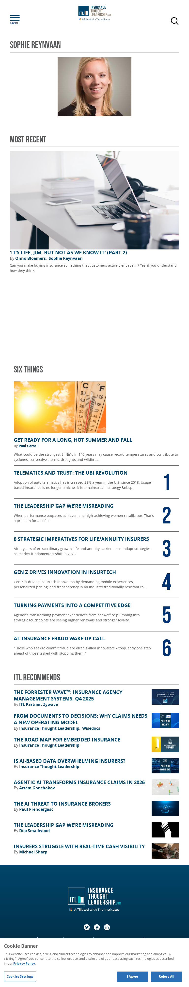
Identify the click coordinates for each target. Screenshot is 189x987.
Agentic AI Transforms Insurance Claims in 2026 (79, 782)
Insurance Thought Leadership (49, 728)
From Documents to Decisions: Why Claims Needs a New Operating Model (80, 719)
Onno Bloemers (31, 258)
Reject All (166, 976)
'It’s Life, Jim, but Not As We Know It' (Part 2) (68, 252)
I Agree (132, 976)
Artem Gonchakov (37, 788)
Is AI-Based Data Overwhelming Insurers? (70, 761)
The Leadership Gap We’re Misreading (63, 825)
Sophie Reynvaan (66, 258)
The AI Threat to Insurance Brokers (62, 804)
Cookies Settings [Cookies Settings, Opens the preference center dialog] (20, 976)
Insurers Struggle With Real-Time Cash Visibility (79, 846)
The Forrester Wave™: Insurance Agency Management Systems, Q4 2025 (68, 695)
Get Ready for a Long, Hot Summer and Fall (73, 440)
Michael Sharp (33, 852)
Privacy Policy (24, 963)
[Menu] (22, 17)
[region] (94, 962)
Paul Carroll (28, 445)
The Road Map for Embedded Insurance (67, 740)
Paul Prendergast (36, 809)
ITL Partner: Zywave (38, 704)
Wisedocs (91, 728)
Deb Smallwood (34, 830)
